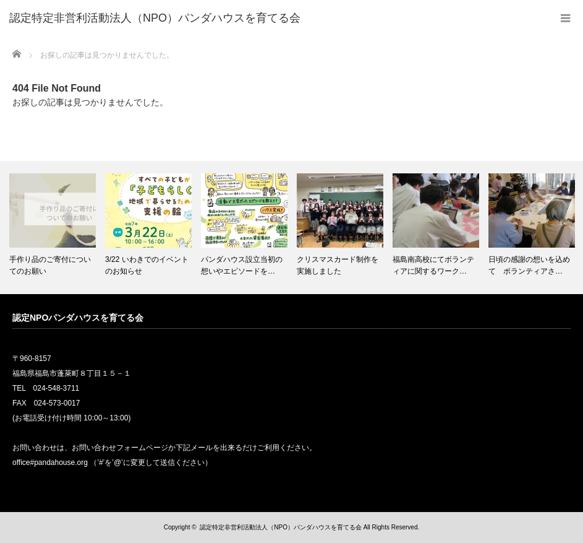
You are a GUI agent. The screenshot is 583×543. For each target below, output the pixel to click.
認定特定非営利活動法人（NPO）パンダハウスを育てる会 (281, 527)
